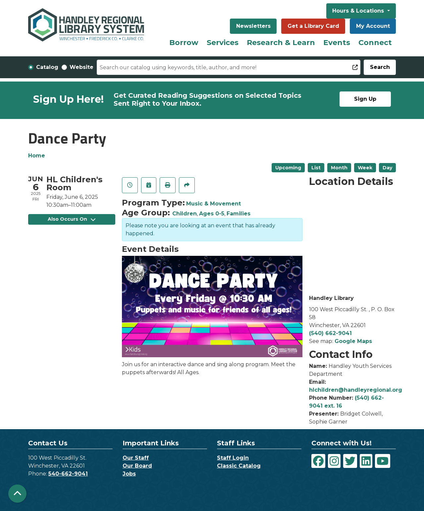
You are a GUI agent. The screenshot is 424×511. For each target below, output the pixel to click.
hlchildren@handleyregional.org (355, 390)
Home (36, 155)
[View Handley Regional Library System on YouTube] (382, 461)
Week (365, 168)
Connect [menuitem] (375, 42)
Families (238, 213)
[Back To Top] (17, 493)
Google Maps (353, 341)
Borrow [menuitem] (183, 42)
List (316, 168)
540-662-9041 (68, 474)
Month (339, 168)
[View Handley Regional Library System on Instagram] (334, 461)
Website (81, 67)
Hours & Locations (359, 11)
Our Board (137, 466)
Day (387, 168)
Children (184, 213)
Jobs (129, 474)
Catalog (47, 67)
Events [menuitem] (336, 42)
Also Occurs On (71, 219)
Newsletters (253, 26)
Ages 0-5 (211, 213)
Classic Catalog (239, 466)
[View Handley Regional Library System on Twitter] (350, 461)
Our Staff (136, 458)
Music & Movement (213, 203)
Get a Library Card (313, 26)
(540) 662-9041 (330, 333)
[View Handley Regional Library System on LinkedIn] (366, 461)
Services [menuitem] (222, 42)
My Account (373, 26)
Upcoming (288, 168)
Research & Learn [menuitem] (281, 42)
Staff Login (233, 458)
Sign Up (365, 99)
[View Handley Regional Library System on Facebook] (318, 461)
